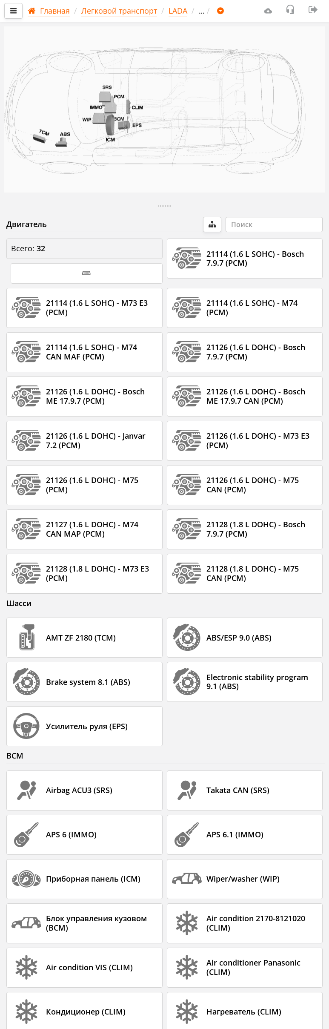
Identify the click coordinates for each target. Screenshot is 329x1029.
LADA (178, 11)
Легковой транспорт (119, 11)
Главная (49, 11)
